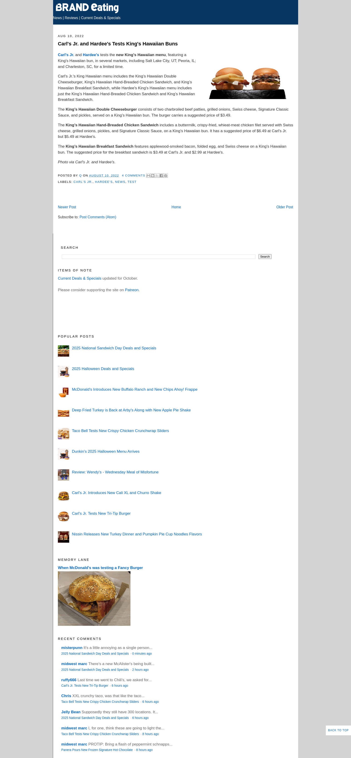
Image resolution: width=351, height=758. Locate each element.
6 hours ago (120, 685)
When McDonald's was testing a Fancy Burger (100, 567)
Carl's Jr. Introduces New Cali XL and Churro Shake (116, 492)
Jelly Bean (71, 712)
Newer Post (67, 207)
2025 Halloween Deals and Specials (103, 368)
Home (176, 207)
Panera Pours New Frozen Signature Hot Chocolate (97, 750)
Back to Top (338, 730)
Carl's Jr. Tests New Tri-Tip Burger (101, 513)
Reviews (71, 18)
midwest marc (74, 663)
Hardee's (91, 54)
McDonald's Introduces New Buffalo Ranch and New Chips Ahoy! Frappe (134, 389)
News (57, 18)
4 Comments (133, 175)
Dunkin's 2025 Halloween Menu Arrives (106, 451)
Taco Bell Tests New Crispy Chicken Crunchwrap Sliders (120, 430)
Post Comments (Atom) (97, 217)
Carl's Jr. (66, 54)
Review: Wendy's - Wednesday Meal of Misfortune (115, 472)
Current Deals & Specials (100, 18)
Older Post (284, 207)
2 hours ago (140, 669)
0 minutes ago (142, 653)
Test (132, 182)
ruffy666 (68, 680)
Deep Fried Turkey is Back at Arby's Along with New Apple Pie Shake (131, 410)
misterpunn (71, 647)
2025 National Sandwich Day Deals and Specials (114, 348)
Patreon (132, 290)
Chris (66, 695)
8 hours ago (150, 734)
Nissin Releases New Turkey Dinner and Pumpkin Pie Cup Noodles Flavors (137, 534)
